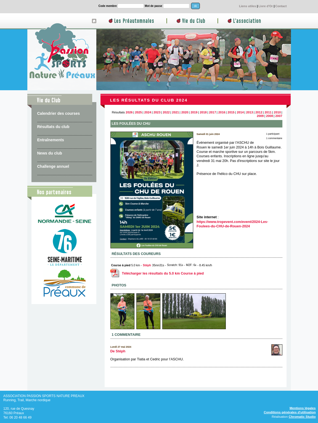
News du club (49, 153)
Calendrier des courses (58, 113)
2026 (129, 112)
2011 (268, 112)
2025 (138, 112)
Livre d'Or (265, 6)
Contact (281, 6)
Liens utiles (247, 6)
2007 (278, 116)
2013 (249, 112)
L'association (247, 21)
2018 (203, 112)
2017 (212, 112)
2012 (258, 112)
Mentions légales (303, 408)
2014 (240, 112)
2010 (277, 112)
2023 (156, 112)
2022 (166, 112)
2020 (184, 112)
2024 (147, 112)
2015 (230, 112)
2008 (269, 116)
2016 (221, 112)
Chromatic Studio (302, 416)
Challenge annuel (53, 166)
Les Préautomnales (134, 21)
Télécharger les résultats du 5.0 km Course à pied (157, 273)
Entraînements (50, 140)
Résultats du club (53, 126)
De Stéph (118, 351)
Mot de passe (153, 5)
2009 (260, 116)
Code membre (108, 5)
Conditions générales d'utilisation (290, 412)
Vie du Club (193, 21)
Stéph (147, 265)
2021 (175, 112)
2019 (193, 112)
